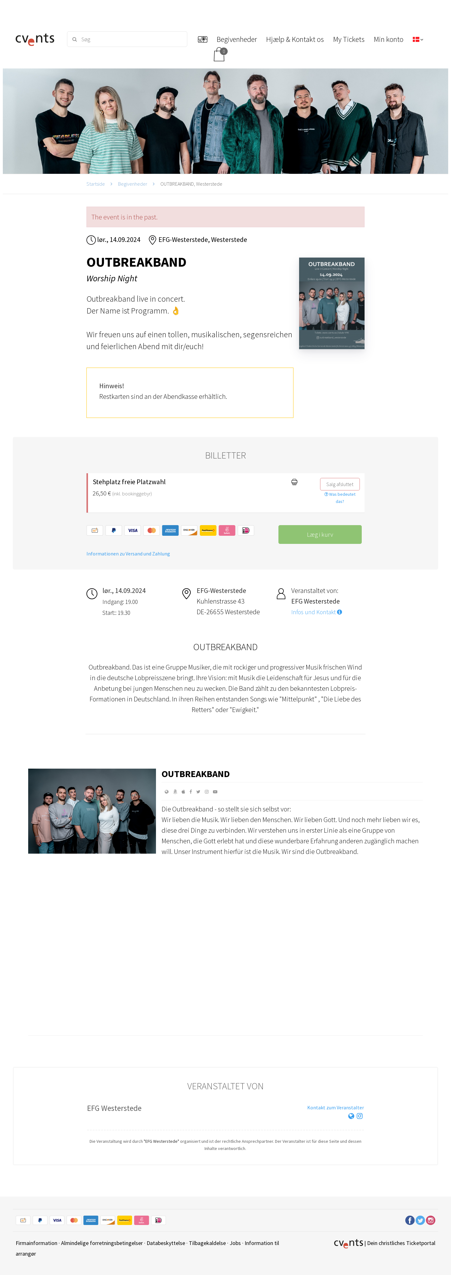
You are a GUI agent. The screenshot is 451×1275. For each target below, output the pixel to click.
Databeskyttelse (166, 1243)
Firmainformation (36, 1243)
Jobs (235, 1243)
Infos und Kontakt (316, 612)
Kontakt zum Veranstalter (335, 1107)
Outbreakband (196, 774)
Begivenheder (132, 184)
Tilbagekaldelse (207, 1243)
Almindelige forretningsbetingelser (102, 1243)
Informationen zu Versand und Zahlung (128, 553)
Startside (95, 184)
